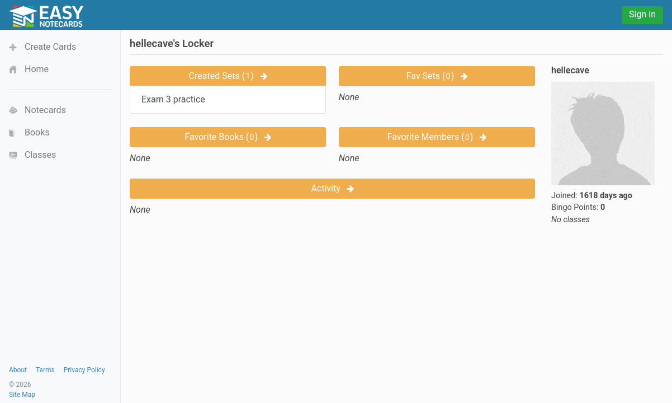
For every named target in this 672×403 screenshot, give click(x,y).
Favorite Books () (227, 137)
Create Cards (50, 46)
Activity (332, 188)
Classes (40, 154)
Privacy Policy (84, 370)
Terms (45, 370)
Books (37, 132)
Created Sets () (228, 76)
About (18, 370)
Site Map (22, 395)
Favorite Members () (437, 137)
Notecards (45, 110)
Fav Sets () (436, 76)
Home (37, 69)
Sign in (642, 14)
